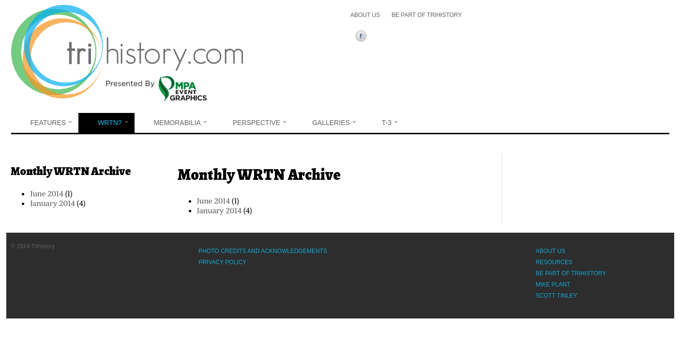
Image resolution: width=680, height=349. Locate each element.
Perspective (259, 123)
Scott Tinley (556, 295)
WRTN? (113, 123)
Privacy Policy (222, 262)
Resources (554, 262)
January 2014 (219, 210)
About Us (365, 15)
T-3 (389, 123)
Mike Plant (553, 284)
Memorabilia (180, 123)
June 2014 (213, 201)
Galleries (334, 123)
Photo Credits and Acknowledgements (262, 251)
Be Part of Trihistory (427, 15)
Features (51, 123)
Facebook (362, 37)
